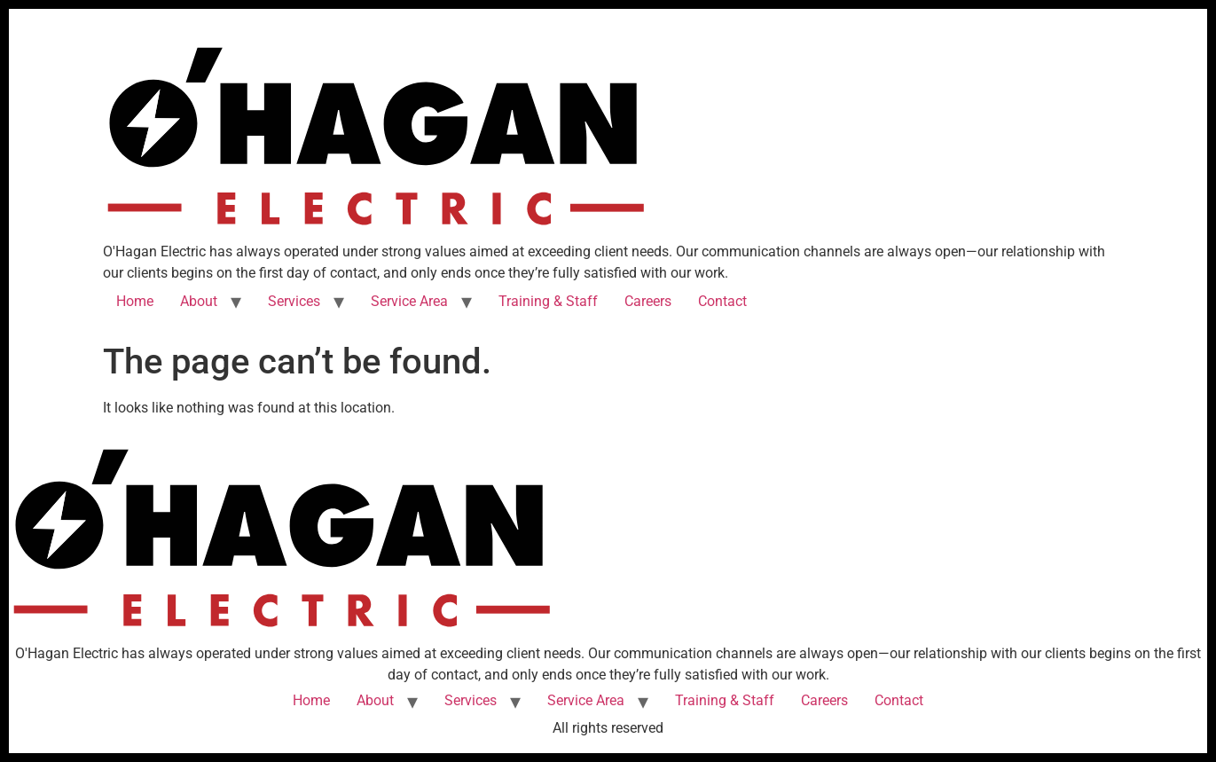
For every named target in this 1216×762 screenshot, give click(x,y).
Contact (722, 301)
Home (134, 301)
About (198, 301)
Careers (647, 301)
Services (294, 301)
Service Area (409, 301)
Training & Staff (548, 301)
